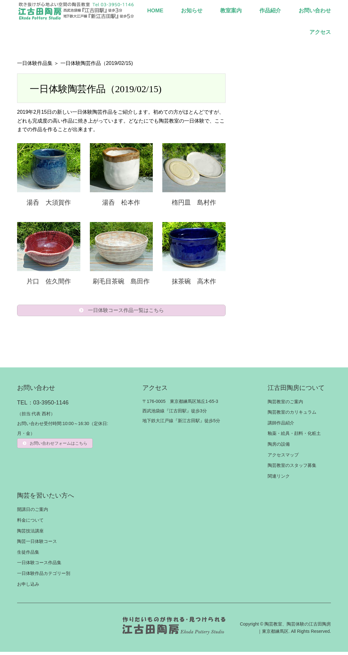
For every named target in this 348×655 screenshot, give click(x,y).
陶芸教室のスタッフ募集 (292, 468)
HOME (155, 11)
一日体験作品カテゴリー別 (43, 576)
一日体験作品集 (35, 63)
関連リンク (279, 479)
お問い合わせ (315, 11)
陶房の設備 (279, 447)
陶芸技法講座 (30, 534)
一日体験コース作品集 (39, 565)
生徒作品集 (28, 555)
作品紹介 (270, 11)
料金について (30, 523)
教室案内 (231, 11)
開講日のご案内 (32, 512)
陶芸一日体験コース (37, 544)
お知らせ (191, 11)
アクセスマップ (283, 458)
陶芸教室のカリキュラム (292, 415)
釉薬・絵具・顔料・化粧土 (294, 436)
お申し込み (28, 587)
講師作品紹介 (281, 426)
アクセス (320, 32)
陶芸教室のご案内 (285, 404)
